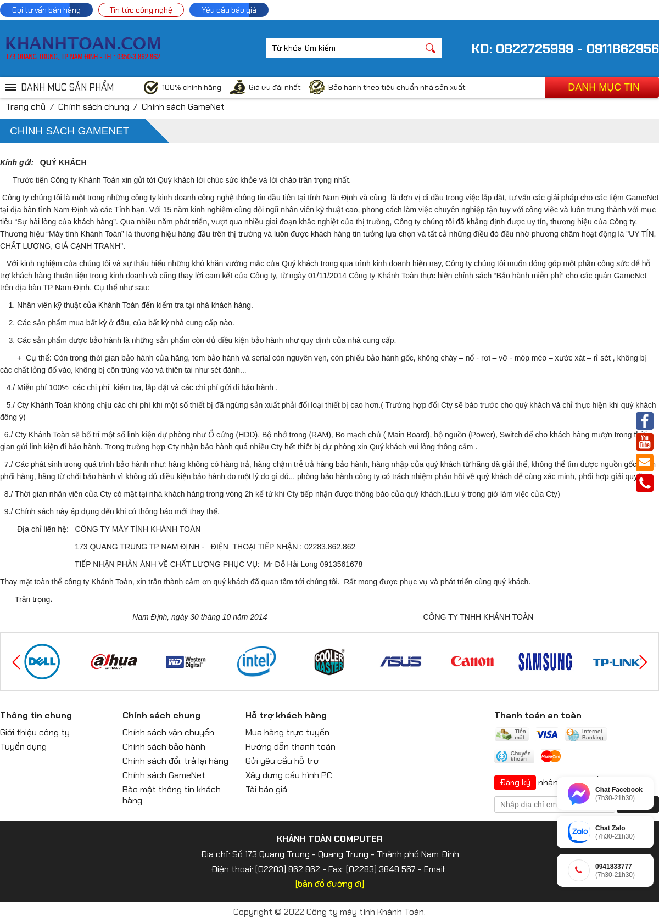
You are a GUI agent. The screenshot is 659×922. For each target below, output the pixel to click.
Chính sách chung (93, 107)
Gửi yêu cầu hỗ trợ (282, 761)
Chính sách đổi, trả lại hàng (175, 761)
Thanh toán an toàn (538, 715)
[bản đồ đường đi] (329, 884)
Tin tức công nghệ (141, 10)
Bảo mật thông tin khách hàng (171, 795)
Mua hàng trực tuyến (287, 732)
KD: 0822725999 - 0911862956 (565, 48)
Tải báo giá (266, 789)
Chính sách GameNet (183, 107)
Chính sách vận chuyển (168, 732)
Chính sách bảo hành (163, 746)
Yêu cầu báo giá (229, 10)
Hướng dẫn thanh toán (290, 746)
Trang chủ (25, 107)
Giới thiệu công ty (35, 732)
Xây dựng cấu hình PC (288, 775)
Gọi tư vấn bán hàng (46, 10)
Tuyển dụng (23, 746)
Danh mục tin (604, 87)
